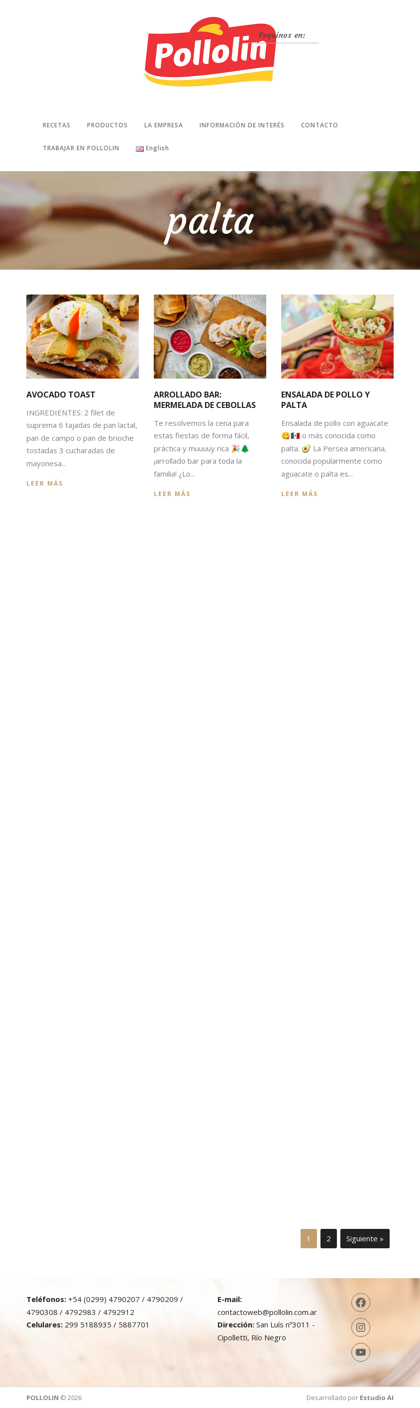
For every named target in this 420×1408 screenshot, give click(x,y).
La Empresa (163, 125)
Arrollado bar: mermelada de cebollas (205, 399)
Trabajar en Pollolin (81, 148)
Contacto (319, 125)
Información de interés (242, 125)
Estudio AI (377, 1397)
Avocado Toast (61, 394)
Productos (107, 125)
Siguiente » (365, 1238)
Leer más (44, 483)
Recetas (57, 125)
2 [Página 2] (328, 1238)
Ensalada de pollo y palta (325, 399)
